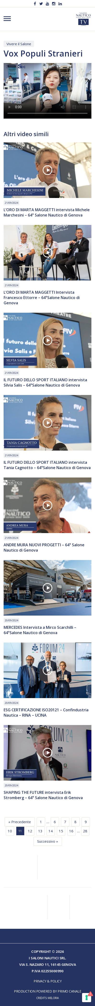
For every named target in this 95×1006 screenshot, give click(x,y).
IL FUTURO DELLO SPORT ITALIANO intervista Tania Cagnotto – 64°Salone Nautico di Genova (47, 465)
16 (71, 830)
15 (61, 830)
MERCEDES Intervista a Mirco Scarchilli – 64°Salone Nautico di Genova (40, 630)
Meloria (53, 998)
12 (30, 830)
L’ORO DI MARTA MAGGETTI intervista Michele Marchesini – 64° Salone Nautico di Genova (47, 212)
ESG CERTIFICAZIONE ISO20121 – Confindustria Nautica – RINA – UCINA (46, 712)
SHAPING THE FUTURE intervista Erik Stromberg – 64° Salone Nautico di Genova (43, 795)
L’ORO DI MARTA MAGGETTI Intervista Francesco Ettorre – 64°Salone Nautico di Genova (42, 298)
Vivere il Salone (18, 43)
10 (10, 830)
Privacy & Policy (47, 981)
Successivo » (47, 841)
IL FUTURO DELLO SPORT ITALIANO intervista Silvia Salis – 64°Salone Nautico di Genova (45, 382)
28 (85, 830)
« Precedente (19, 821)
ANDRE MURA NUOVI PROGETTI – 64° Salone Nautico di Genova (44, 547)
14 (50, 830)
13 (40, 830)
